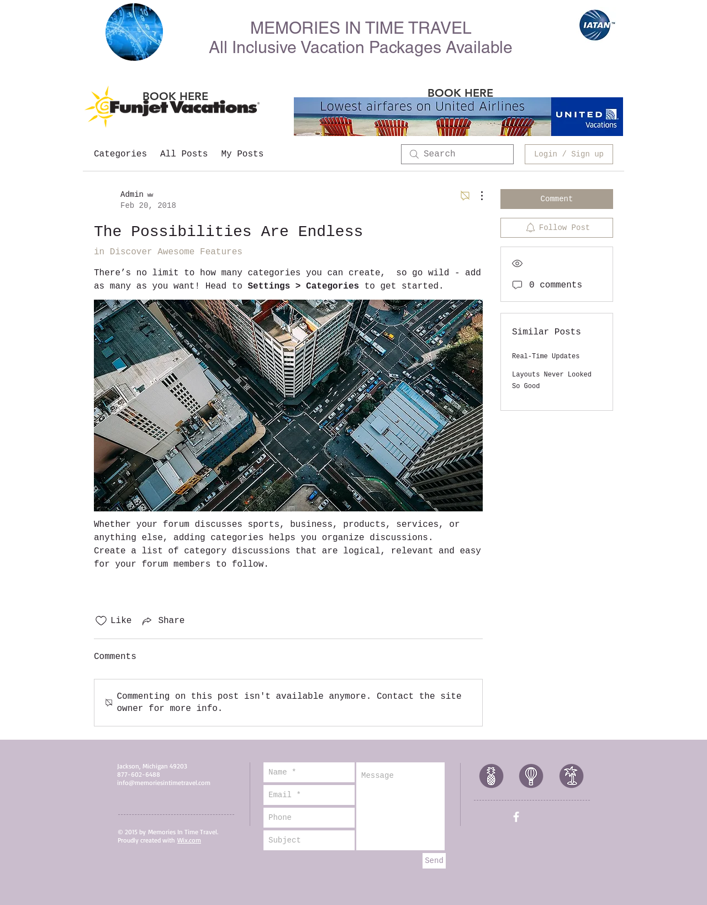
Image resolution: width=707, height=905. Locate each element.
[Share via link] (162, 620)
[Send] (434, 861)
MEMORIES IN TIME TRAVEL (361, 28)
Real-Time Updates (545, 356)
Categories (120, 154)
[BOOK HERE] (175, 96)
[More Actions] (476, 195)
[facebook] (516, 817)
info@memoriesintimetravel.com (163, 782)
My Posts (242, 154)
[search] (457, 154)
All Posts (184, 154)
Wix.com (189, 840)
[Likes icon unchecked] (101, 620)
